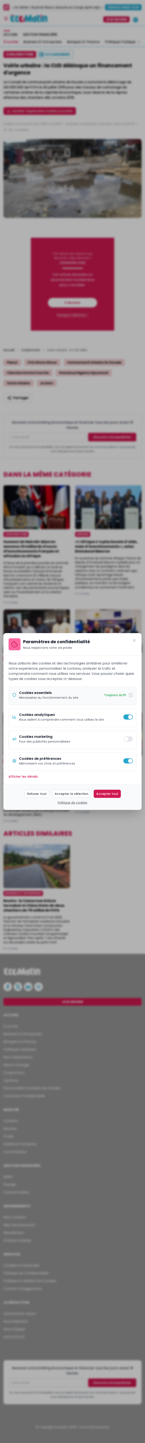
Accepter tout (107, 794)
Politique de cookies (72, 802)
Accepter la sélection (71, 794)
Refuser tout (37, 794)
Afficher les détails (23, 776)
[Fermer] (134, 640)
